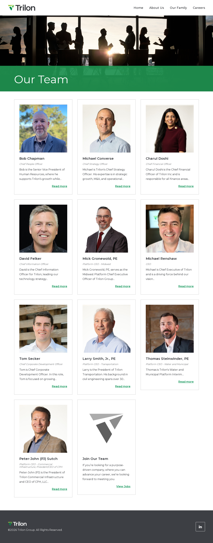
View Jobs (123, 486)
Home (138, 8)
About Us (156, 8)
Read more (59, 186)
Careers (199, 8)
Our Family (178, 8)
